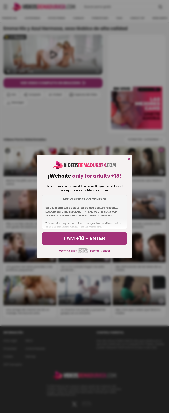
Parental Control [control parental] (100, 250)
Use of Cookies (68, 250)
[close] (129, 159)
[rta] (83, 252)
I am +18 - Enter (84, 238)
